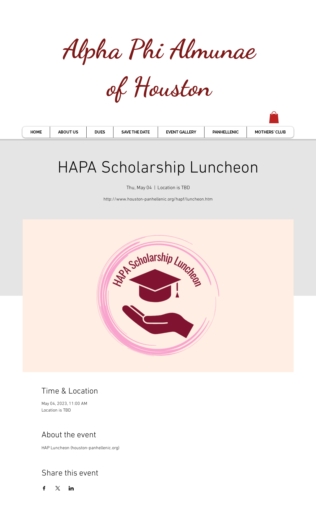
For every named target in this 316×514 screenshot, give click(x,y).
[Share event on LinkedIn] (71, 488)
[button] (274, 117)
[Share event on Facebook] (44, 488)
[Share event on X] (57, 488)
